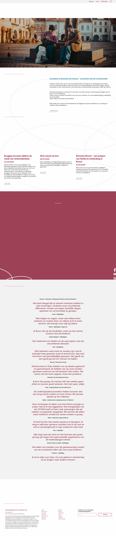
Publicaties (104, 1)
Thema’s (44, 517)
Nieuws (91, 1)
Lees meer (7, 183)
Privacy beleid (61, 519)
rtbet (6, 516)
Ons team (44, 514)
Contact (60, 517)
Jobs (97, 1)
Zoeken (60, 516)
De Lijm (60, 510)
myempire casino (34, 523)
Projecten (44, 519)
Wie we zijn (44, 511)
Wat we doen (45, 516)
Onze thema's (54, 110)
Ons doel (44, 513)
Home (43, 510)
